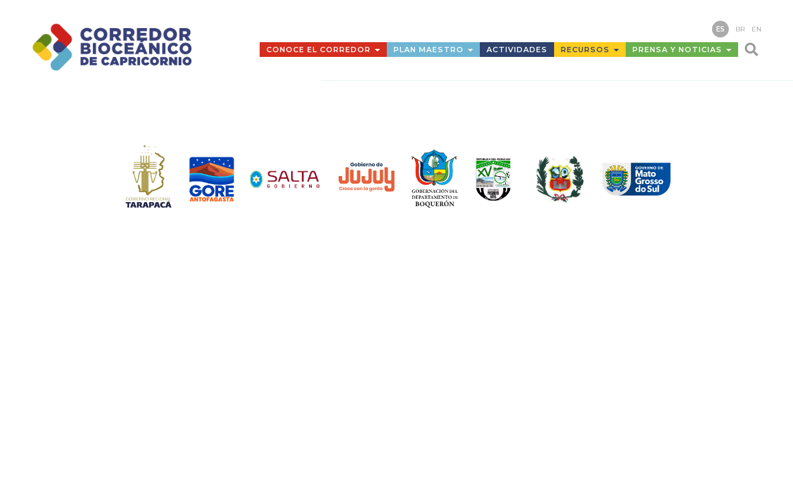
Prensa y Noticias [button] (681, 49)
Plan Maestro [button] (433, 49)
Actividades (517, 49)
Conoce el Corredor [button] (323, 49)
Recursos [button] (590, 49)
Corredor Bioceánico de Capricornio (128, 47)
